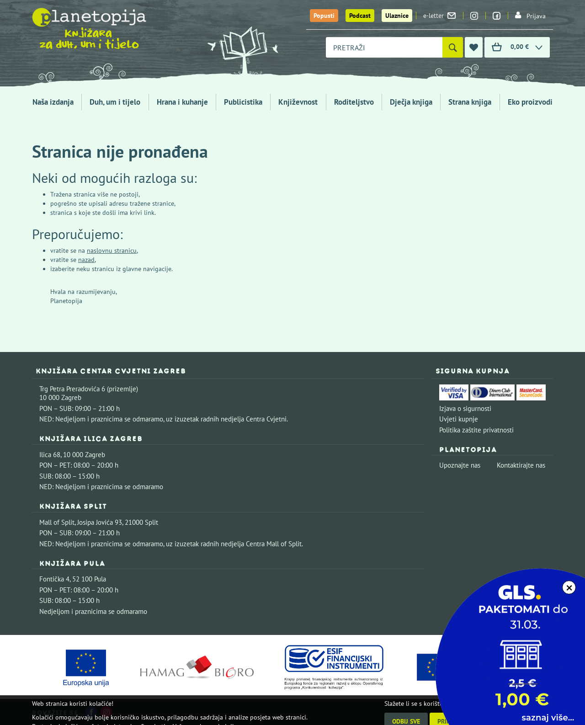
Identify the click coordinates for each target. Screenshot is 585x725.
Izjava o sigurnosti (465, 408)
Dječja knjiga (411, 102)
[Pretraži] (452, 47)
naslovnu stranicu (112, 250)
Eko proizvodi (530, 102)
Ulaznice (397, 15)
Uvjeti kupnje (458, 419)
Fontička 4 (54, 579)
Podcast (360, 15)
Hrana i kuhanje (182, 102)
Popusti (324, 15)
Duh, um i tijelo (115, 102)
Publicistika (243, 102)
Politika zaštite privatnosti (476, 430)
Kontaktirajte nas (521, 465)
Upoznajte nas (459, 465)
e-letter (439, 15)
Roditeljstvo (354, 102)
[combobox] (384, 47)
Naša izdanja (53, 102)
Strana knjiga (469, 102)
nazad (86, 260)
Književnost (298, 102)
